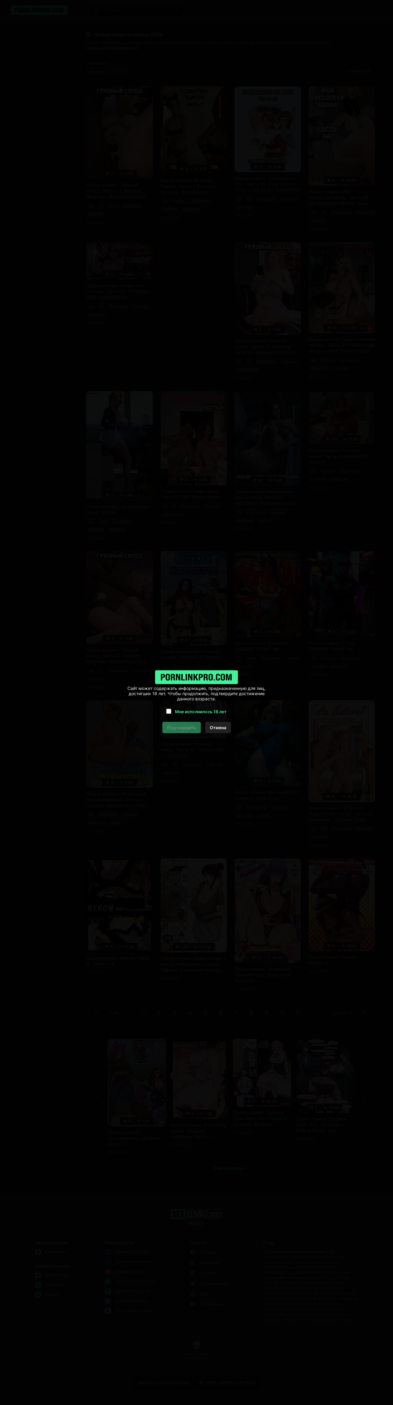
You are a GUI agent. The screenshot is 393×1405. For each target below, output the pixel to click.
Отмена (218, 727)
